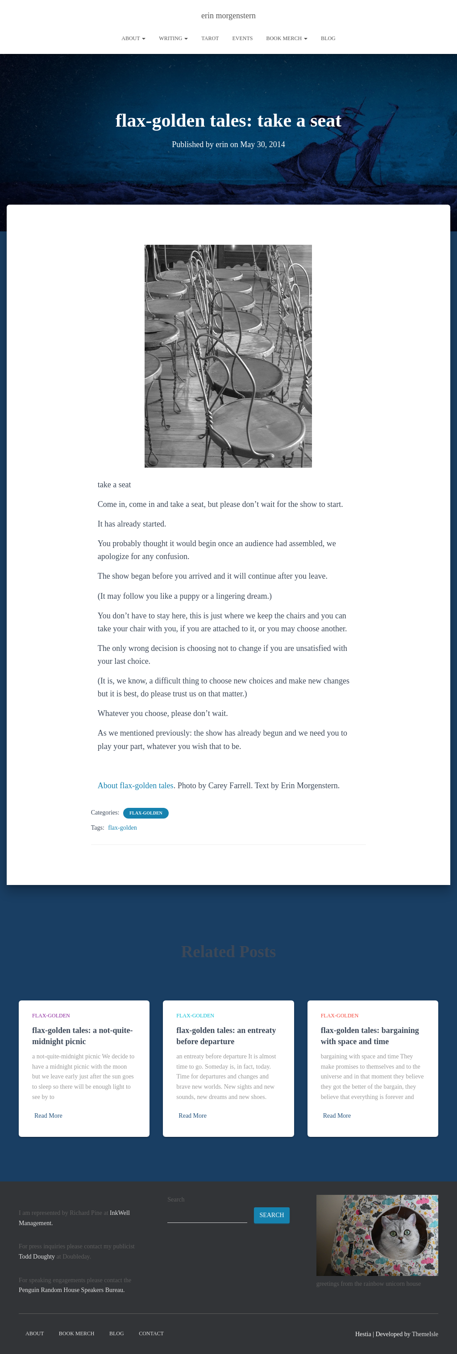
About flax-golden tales (136, 785)
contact (151, 1333)
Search (175, 1199)
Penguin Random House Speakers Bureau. (72, 1290)
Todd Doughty (37, 1256)
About (133, 38)
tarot (210, 38)
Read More (48, 1115)
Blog (328, 38)
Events (242, 38)
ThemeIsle (425, 1334)
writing (173, 38)
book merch (286, 38)
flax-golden (145, 813)
